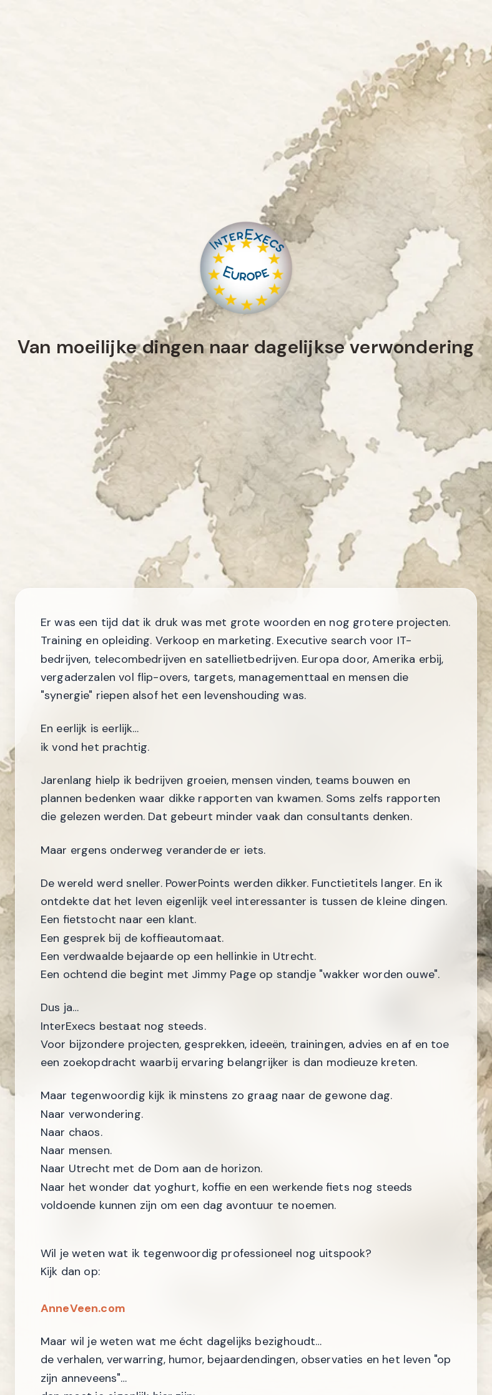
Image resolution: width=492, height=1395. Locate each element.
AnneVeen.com (83, 1308)
